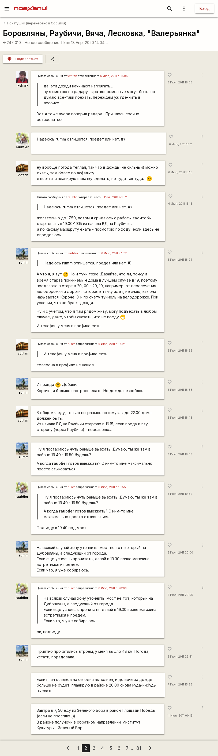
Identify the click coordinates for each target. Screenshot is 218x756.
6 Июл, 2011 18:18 (180, 203)
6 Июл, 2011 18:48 (179, 417)
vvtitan (72, 76)
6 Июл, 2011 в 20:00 (112, 588)
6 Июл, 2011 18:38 (179, 390)
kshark (22, 85)
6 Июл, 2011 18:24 (179, 259)
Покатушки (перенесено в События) (34, 23)
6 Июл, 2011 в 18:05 (114, 76)
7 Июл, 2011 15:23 (180, 684)
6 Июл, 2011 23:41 (179, 656)
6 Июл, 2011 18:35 (179, 350)
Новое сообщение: (42, 42)
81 (138, 748)
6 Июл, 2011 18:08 (179, 82)
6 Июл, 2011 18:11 (180, 144)
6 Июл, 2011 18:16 (180, 172)
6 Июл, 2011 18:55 (179, 454)
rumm (23, 262)
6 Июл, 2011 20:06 (180, 595)
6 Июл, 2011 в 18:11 (114, 197)
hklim (65, 42)
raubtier (22, 147)
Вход (205, 8)
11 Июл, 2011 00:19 (180, 715)
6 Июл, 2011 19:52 (179, 494)
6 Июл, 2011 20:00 (180, 552)
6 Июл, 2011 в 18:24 (112, 344)
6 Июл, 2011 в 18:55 (112, 487)
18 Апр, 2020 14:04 (89, 42)
